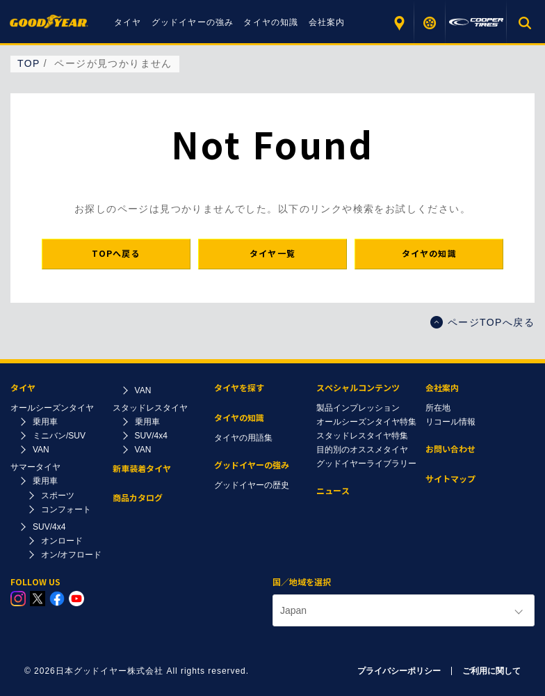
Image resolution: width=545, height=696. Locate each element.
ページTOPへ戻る (482, 322)
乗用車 (45, 422)
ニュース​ (333, 491)
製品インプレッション (358, 408)
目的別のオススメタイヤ (362, 449)
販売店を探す (398, 22)
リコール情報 (450, 422)
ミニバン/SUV (59, 436)
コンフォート (66, 509)
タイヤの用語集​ (243, 438)
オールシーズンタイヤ (52, 408)
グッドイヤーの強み (193, 22)
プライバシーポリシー (399, 671)
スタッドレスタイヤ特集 (362, 436)
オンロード (62, 541)
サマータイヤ (35, 467)
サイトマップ (450, 479)
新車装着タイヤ (142, 469)
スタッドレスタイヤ (150, 408)
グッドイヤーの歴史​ (251, 485)
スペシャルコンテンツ (358, 388)
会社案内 (327, 22)
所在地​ (437, 408)
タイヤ (128, 22)
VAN (41, 449)
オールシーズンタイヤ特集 (366, 422)
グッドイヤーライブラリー (366, 463)
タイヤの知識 (270, 22)
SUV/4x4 (49, 527)
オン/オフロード (71, 555)
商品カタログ (138, 498)
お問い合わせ (450, 449)
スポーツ (57, 495)
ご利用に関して (491, 671)
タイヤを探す (430, 22)
